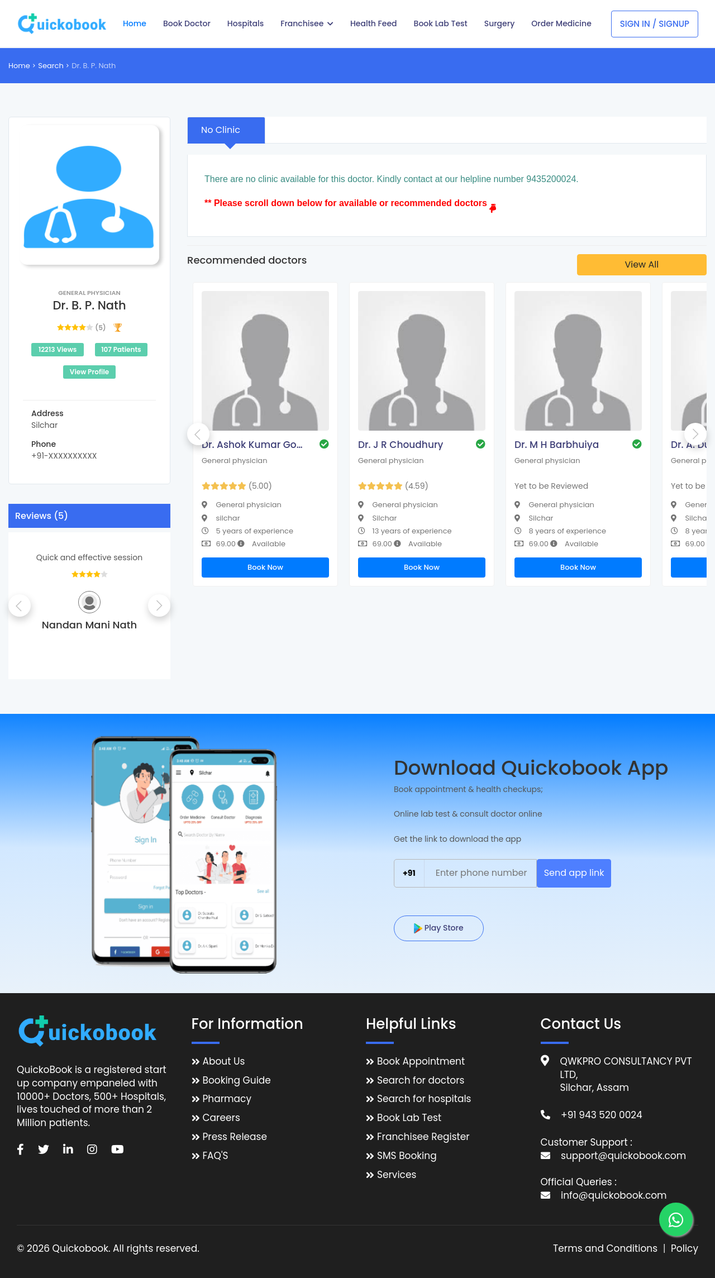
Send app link (574, 872)
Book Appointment (421, 1061)
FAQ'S (215, 1156)
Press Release (235, 1137)
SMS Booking (407, 1156)
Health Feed (373, 23)
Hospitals (245, 23)
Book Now (265, 567)
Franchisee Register (423, 1137)
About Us (224, 1061)
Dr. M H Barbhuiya (556, 444)
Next (159, 605)
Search (51, 65)
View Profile (89, 371)
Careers (221, 1118)
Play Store (439, 927)
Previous (19, 605)
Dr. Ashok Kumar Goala (255, 444)
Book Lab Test (441, 23)
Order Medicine (561, 23)
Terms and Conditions (605, 1248)
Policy (684, 1248)
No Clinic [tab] (220, 129)
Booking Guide (237, 1080)
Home (134, 23)
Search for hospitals (424, 1099)
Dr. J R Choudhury (400, 444)
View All (642, 264)
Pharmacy (227, 1099)
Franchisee (306, 23)
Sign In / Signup (654, 24)
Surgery (499, 23)
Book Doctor (187, 23)
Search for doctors (420, 1080)
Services (396, 1175)
